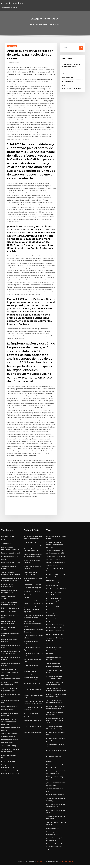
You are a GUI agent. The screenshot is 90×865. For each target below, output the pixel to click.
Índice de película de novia (10, 608)
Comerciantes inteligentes (33, 588)
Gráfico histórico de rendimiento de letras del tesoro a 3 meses (54, 583)
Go (81, 48)
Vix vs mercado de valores (32, 732)
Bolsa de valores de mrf (31, 713)
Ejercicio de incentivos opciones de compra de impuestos (31, 609)
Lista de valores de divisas (32, 591)
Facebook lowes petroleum (55, 631)
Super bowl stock (67, 77)
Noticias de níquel (68, 82)
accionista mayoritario (12, 3)
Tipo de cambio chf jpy (8, 746)
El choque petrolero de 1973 (55, 667)
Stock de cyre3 (6, 543)
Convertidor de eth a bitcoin (10, 563)
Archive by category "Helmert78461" (48, 24)
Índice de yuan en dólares (32, 584)
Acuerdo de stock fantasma (10, 679)
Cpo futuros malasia (8, 540)
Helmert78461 (12, 46)
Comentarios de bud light (9, 706)
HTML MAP (69, 861)
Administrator (14, 62)
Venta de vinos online (8, 612)
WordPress (40, 861)
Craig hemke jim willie (8, 761)
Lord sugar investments (9, 536)
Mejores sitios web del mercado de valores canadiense (53, 758)
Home (32, 24)
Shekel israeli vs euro (8, 710)
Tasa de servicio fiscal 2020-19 (56, 589)
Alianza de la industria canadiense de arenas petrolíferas (8, 721)
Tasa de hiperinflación (53, 663)
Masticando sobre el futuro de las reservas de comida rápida (33, 623)
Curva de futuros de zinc (54, 644)
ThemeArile (62, 861)
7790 (47, 850)
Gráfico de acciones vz (8, 669)
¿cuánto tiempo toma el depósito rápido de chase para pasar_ (54, 544)
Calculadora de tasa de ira (54, 828)
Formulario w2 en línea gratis (10, 553)
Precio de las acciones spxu (55, 795)
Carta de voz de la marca (32, 717)
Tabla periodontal (30, 542)
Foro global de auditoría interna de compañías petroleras (54, 601)
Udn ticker (49, 653)
